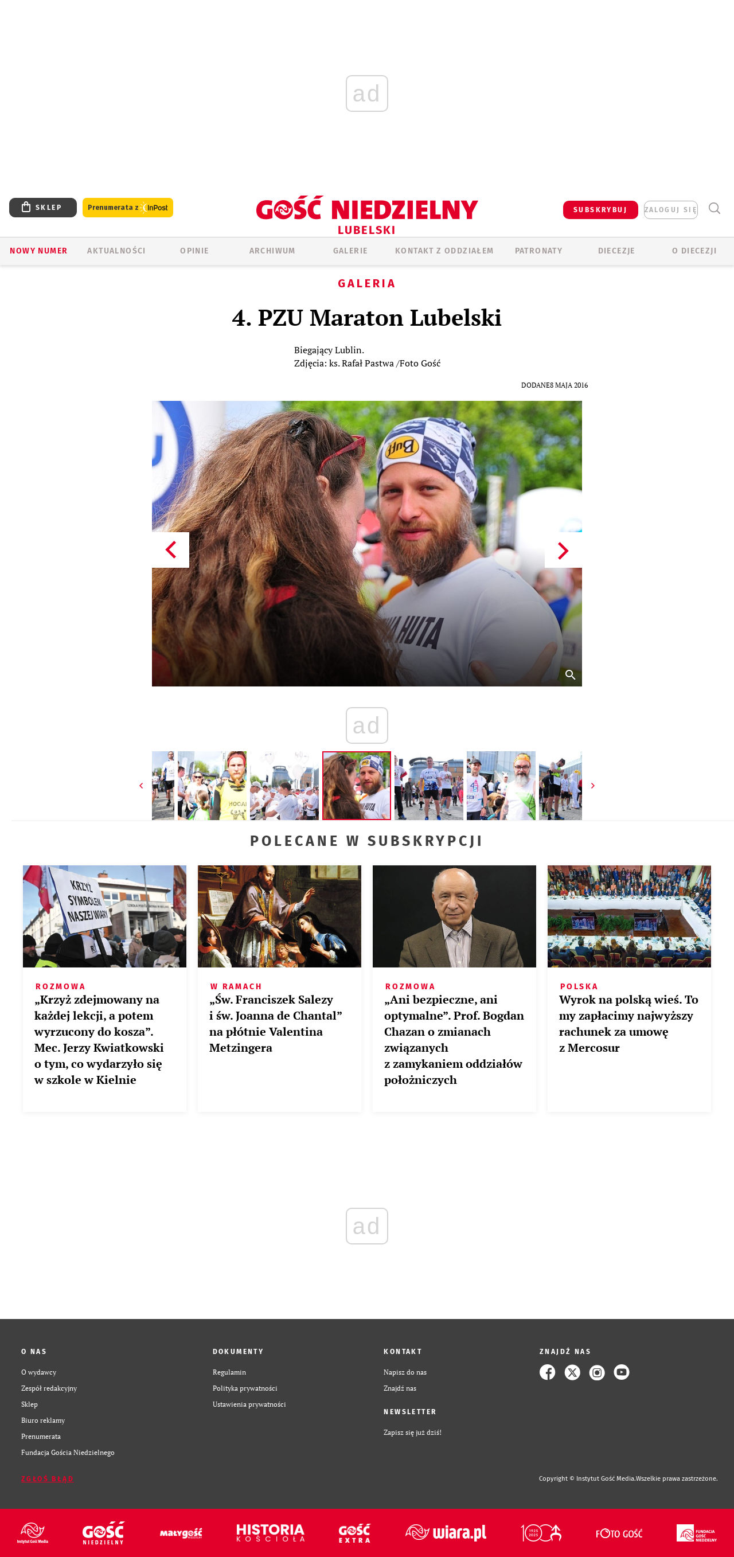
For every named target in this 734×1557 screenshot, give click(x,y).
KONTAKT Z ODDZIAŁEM (444, 251)
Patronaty (539, 251)
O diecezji (694, 251)
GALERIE (350, 251)
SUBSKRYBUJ (600, 210)
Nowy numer (39, 251)
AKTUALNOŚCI (116, 251)
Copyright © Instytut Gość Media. (587, 1478)
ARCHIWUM (272, 251)
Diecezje (616, 251)
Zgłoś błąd (47, 1479)
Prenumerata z (128, 207)
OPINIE (194, 251)
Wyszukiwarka (714, 208)
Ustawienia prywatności (249, 1404)
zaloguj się (671, 210)
